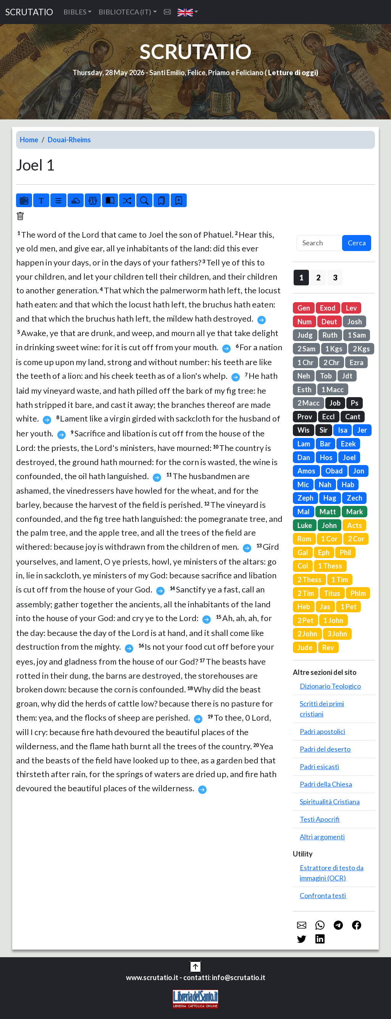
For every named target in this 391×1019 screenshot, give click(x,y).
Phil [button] (345, 552)
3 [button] (335, 277)
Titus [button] (332, 593)
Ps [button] (355, 403)
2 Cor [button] (356, 538)
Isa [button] (342, 430)
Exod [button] (328, 308)
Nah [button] (325, 484)
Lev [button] (351, 308)
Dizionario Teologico (330, 686)
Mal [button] (303, 511)
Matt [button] (328, 511)
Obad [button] (334, 471)
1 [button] (301, 277)
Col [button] (302, 566)
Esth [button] (304, 389)
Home (29, 139)
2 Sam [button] (306, 348)
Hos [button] (326, 457)
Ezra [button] (357, 362)
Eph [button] (324, 552)
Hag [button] (329, 498)
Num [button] (304, 321)
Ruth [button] (330, 335)
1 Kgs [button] (334, 348)
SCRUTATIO (29, 12)
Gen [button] (303, 308)
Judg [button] (305, 335)
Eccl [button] (328, 416)
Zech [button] (354, 498)
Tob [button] (326, 376)
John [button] (329, 525)
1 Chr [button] (305, 362)
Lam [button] (303, 443)
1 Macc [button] (333, 389)
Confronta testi (323, 895)
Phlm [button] (358, 593)
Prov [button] (304, 416)
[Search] (319, 243)
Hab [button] (348, 484)
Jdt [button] (347, 376)
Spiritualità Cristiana (330, 801)
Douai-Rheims (69, 139)
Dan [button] (303, 457)
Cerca (357, 242)
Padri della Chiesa (326, 784)
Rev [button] (328, 647)
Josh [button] (354, 321)
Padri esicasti (319, 766)
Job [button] (335, 403)
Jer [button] (362, 430)
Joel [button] (349, 457)
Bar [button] (325, 443)
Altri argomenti (322, 836)
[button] (188, 12)
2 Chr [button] (331, 362)
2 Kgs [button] (361, 348)
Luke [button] (304, 525)
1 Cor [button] (329, 538)
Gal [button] (302, 552)
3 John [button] (337, 633)
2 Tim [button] (305, 593)
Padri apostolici (322, 731)
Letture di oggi (292, 72)
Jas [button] (325, 606)
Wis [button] (303, 430)
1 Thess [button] (330, 566)
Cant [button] (352, 416)
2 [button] (318, 277)
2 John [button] (307, 633)
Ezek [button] (348, 443)
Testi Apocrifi (320, 819)
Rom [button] (304, 538)
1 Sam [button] (357, 335)
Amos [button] (306, 471)
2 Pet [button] (305, 620)
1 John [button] (333, 620)
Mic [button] (303, 484)
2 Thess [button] (309, 579)
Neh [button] (303, 376)
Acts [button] (354, 525)
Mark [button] (354, 511)
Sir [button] (324, 430)
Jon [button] (358, 471)
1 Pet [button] (349, 606)
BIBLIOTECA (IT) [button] (125, 12)
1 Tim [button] (339, 579)
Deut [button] (329, 321)
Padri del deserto (325, 749)
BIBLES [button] (74, 12)
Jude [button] (304, 647)
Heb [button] (303, 606)
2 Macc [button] (308, 403)
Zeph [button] (305, 498)
